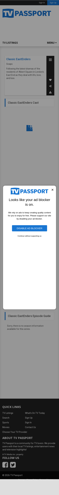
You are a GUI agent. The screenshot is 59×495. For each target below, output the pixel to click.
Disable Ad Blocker (29, 228)
